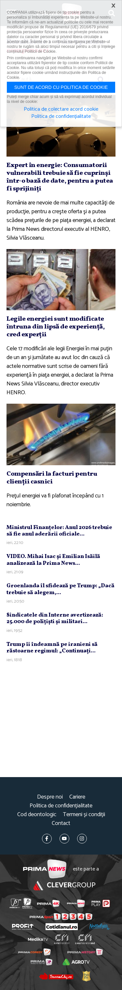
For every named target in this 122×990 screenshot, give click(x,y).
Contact (61, 823)
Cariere (77, 797)
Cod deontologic (36, 814)
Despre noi (50, 797)
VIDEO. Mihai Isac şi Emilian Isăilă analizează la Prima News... (53, 560)
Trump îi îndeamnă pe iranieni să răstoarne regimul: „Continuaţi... (52, 648)
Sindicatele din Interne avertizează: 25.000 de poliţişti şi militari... (55, 618)
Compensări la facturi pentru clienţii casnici (52, 477)
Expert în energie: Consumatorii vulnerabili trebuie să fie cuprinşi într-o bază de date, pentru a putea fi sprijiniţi (60, 177)
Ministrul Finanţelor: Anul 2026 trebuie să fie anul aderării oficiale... (59, 531)
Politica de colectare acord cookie (61, 109)
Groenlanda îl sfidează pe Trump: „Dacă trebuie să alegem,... (61, 589)
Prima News (44, 869)
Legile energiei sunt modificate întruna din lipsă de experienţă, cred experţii (55, 326)
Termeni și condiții (84, 814)
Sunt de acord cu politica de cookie (61, 87)
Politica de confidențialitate (61, 806)
